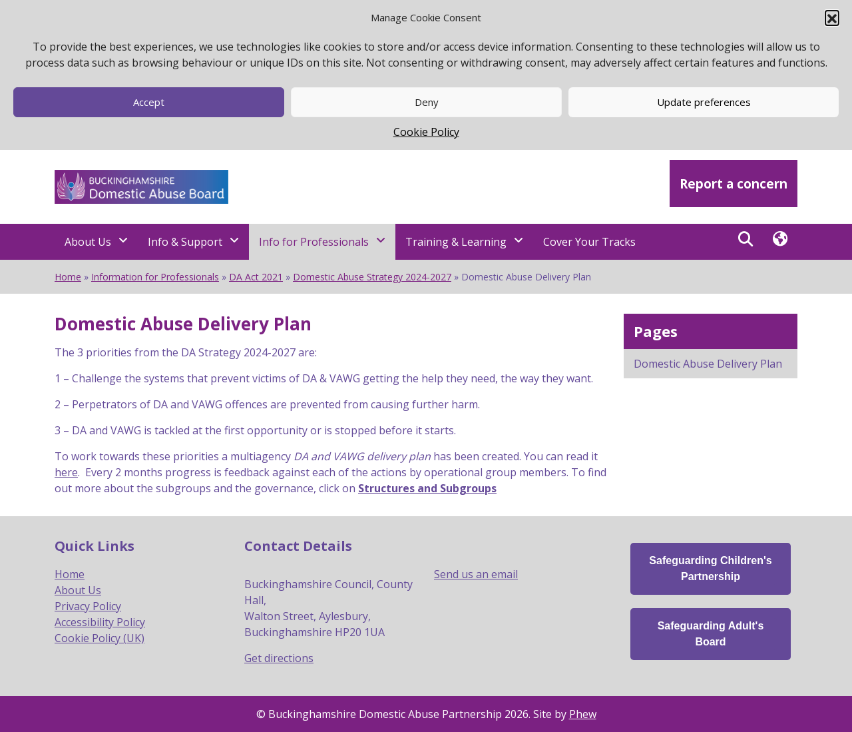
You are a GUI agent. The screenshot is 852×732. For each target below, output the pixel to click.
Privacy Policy (88, 606)
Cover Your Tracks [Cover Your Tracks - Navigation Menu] (589, 241)
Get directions (279, 658)
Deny (427, 102)
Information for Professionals (155, 276)
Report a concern (733, 183)
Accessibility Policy (100, 622)
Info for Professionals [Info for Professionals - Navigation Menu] (314, 241)
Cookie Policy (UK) (99, 638)
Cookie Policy (426, 132)
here (66, 472)
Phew (582, 714)
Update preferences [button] (704, 102)
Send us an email (476, 574)
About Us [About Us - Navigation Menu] (88, 241)
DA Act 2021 (256, 276)
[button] (832, 17)
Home (68, 276)
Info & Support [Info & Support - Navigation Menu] (185, 241)
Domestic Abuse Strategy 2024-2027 (372, 276)
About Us (78, 590)
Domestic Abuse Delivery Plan (708, 363)
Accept (148, 102)
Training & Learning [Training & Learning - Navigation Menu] (456, 241)
